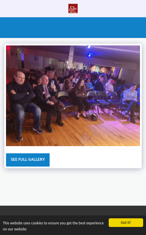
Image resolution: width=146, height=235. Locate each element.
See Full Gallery (28, 159)
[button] (6, 8)
